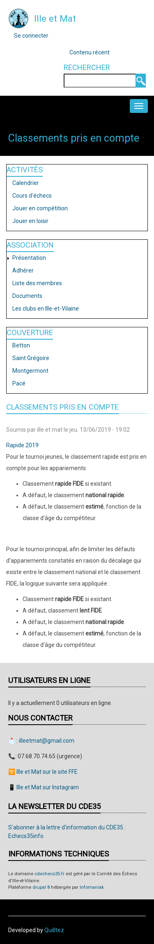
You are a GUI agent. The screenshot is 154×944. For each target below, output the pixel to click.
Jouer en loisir (30, 221)
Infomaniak (92, 887)
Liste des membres (37, 283)
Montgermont (30, 370)
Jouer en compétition (40, 208)
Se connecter (31, 35)
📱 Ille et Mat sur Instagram (43, 787)
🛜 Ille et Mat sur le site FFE (43, 771)
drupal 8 (41, 887)
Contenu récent (89, 52)
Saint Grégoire (30, 358)
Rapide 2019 (22, 445)
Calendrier (25, 183)
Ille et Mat (55, 18)
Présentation (29, 258)
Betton (21, 345)
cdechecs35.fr (49, 873)
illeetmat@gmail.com (46, 740)
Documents (27, 296)
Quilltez (54, 930)
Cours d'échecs (32, 195)
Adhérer (23, 270)
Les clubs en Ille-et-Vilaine (45, 308)
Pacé (18, 383)
